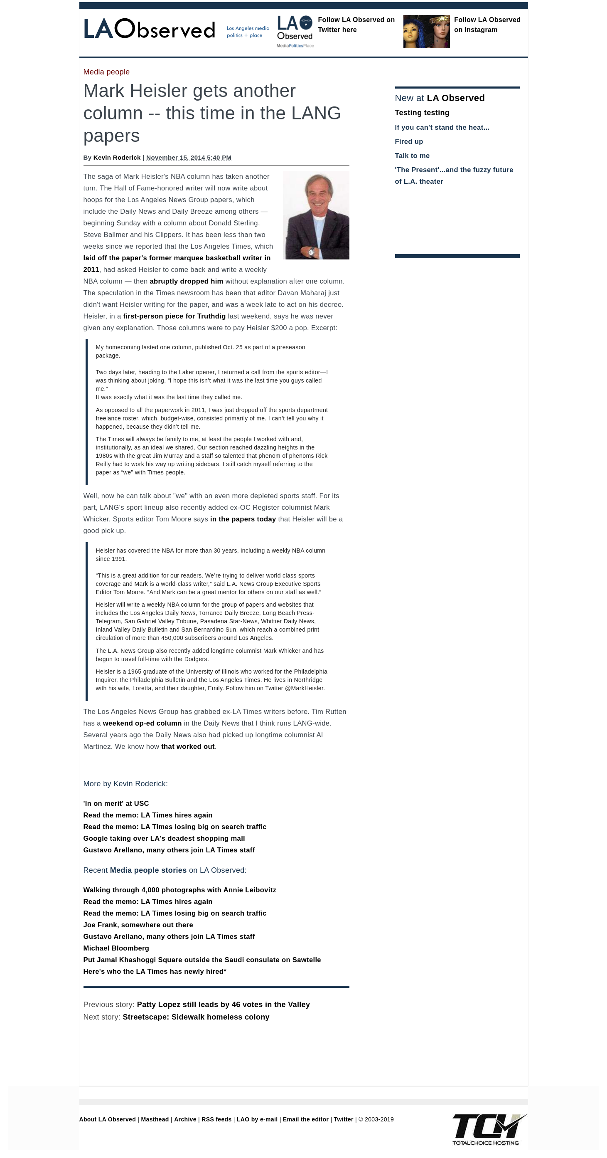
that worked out (188, 747)
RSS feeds (216, 1119)
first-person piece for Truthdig (174, 316)
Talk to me (412, 156)
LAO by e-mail (257, 1119)
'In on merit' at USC (116, 803)
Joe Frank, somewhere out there (138, 925)
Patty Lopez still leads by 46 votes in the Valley (223, 1004)
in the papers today (243, 519)
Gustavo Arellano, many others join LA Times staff (169, 850)
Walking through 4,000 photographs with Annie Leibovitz (180, 890)
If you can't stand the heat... (442, 127)
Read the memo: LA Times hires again (148, 815)
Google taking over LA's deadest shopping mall (165, 838)
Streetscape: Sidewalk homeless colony (196, 1017)
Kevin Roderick (117, 157)
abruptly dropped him (187, 281)
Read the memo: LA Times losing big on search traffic (175, 827)
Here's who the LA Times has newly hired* (155, 971)
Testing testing (422, 113)
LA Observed (456, 98)
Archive (185, 1119)
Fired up (409, 142)
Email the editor (306, 1119)
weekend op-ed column (142, 723)
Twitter (344, 1119)
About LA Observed (107, 1119)
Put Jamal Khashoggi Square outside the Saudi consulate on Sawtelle (202, 960)
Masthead (155, 1119)
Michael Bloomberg (117, 948)
